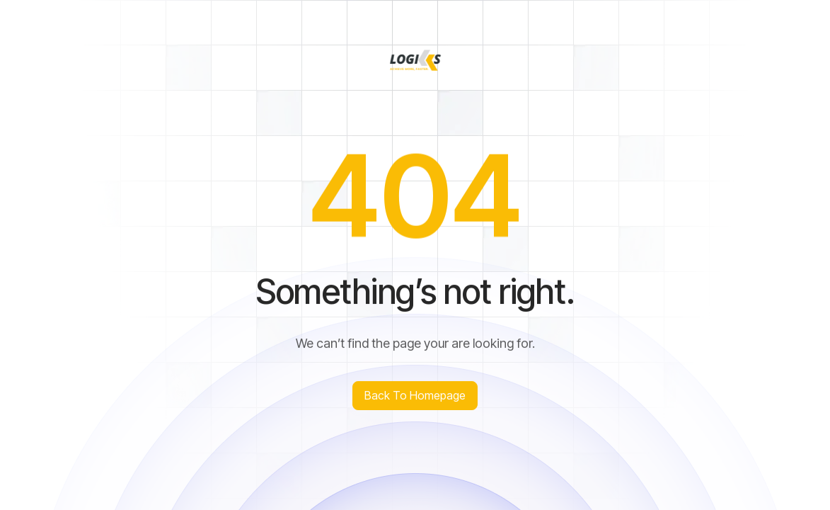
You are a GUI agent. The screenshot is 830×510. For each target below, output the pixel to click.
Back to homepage (415, 395)
